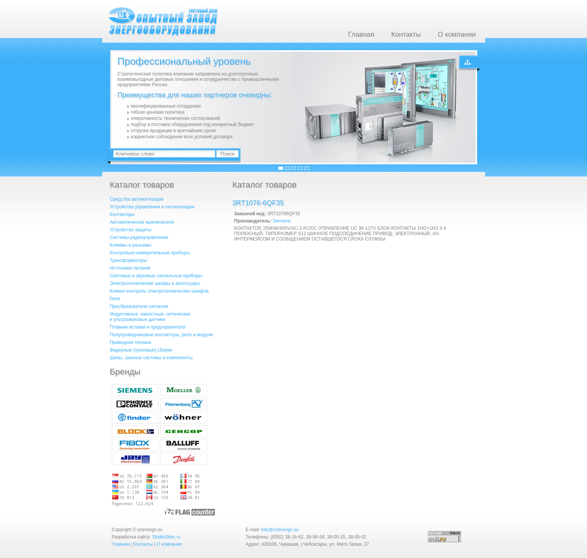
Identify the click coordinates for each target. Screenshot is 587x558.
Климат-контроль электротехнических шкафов (159, 291)
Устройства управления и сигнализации (152, 206)
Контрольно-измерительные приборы (150, 252)
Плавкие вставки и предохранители (148, 327)
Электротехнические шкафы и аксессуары (155, 283)
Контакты (406, 34)
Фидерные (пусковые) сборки (141, 350)
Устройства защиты (131, 229)
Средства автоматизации (137, 199)
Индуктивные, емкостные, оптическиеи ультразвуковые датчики (150, 316)
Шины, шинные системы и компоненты (151, 357)
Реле (115, 298)
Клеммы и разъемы (131, 245)
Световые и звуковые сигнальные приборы (156, 275)
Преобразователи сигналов (139, 306)
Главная (361, 34)
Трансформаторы (128, 260)
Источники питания (130, 268)
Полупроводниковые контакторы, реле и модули (161, 334)
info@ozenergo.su (280, 529)
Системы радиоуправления (139, 237)
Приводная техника (130, 342)
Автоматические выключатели (142, 222)
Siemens (282, 221)
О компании (457, 34)
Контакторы (122, 214)
